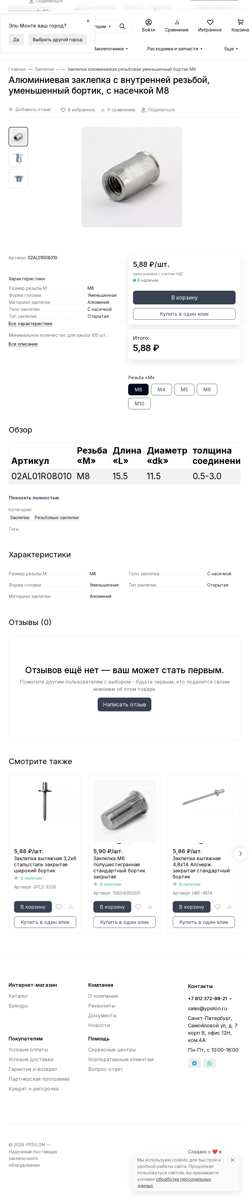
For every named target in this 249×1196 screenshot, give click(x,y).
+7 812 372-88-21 (207, 998)
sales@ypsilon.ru (207, 1008)
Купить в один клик (184, 314)
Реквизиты (101, 1006)
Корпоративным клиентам (120, 1059)
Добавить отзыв (33, 109)
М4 (161, 389)
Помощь (99, 1038)
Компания (100, 984)
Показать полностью (34, 498)
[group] (132, 190)
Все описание (23, 344)
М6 (207, 389)
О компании (103, 996)
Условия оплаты (28, 1050)
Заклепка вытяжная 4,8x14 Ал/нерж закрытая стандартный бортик (201, 867)
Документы (102, 1015)
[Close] (232, 1160)
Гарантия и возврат (33, 1069)
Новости (99, 1025)
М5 (184, 389)
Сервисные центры (112, 1050)
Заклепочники (108, 49)
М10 (139, 403)
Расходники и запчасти (172, 49)
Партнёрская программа (39, 1079)
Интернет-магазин (33, 984)
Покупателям (26, 1038)
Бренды (18, 1006)
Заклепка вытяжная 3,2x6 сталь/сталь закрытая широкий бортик (45, 864)
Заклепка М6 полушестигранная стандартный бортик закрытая (119, 867)
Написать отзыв (124, 704)
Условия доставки (31, 1059)
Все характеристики (30, 323)
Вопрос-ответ (105, 1069)
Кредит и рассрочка (34, 1089)
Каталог (18, 996)
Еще (229, 49)
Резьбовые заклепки (57, 517)
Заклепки (19, 517)
